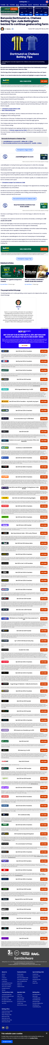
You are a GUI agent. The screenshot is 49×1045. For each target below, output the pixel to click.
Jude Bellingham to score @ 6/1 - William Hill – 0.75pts (18, 141)
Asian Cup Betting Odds (22, 981)
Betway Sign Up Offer (6, 1021)
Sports (30, 5)
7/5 (37, 14)
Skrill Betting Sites (36, 1005)
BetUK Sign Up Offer (5, 1016)
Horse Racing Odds (36, 979)
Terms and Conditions (6, 986)
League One (19, 983)
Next (47, 273)
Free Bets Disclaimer (6, 988)
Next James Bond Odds (22, 1005)
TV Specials (19, 994)
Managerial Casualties (6, 999)
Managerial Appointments (7, 1001)
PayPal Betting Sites (36, 999)
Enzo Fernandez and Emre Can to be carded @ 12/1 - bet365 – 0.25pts (22, 143)
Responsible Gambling (6, 984)
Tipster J (8, 29)
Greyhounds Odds (36, 976)
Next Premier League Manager (8, 996)
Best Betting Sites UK (37, 994)
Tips (7, 5)
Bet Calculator (44, 5)
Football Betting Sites (37, 1006)
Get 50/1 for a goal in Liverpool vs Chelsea (11, 280)
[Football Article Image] (12, 271)
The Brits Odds (20, 1003)
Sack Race (36, 5)
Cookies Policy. (34, 1038)
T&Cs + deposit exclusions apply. (41, 856)
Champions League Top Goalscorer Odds (13, 182)
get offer (14, 9)
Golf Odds (35, 981)
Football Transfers (20, 986)
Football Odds (35, 974)
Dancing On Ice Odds (21, 1001)
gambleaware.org (34, 783)
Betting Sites (23, 5)
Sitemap (3, 990)
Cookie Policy (4, 981)
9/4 (45, 14)
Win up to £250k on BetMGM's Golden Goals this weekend (34, 280)
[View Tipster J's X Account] (13, 29)
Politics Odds (19, 996)
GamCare (16, 963)
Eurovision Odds (20, 999)
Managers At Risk (5, 998)
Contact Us (4, 977)
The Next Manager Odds (7, 994)
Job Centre (4, 1003)
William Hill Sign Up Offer (6, 1014)
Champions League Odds (22, 979)
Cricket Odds (35, 977)
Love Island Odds (20, 998)
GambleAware (22, 963)
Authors (3, 976)
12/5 (41, 14)
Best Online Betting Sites (8, 110)
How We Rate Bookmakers (7, 983)
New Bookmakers (36, 1001)
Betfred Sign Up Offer (6, 1018)
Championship (20, 976)
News (17, 5)
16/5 (26, 14)
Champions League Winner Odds (11, 108)
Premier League (20, 974)
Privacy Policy (4, 979)
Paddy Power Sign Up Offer (7, 1011)
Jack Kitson (5, 284)
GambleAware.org (36, 385)
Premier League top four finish (18, 130)
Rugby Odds (35, 983)
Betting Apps (35, 996)
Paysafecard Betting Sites (38, 1003)
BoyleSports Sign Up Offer (7, 1020)
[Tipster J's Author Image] (18, 302)
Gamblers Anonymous (30, 963)
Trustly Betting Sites (36, 998)
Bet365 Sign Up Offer (6, 1013)
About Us (3, 974)
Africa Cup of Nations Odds (22, 977)
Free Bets (12, 5)
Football (3, 5)
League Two (19, 984)
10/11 (22, 14)
